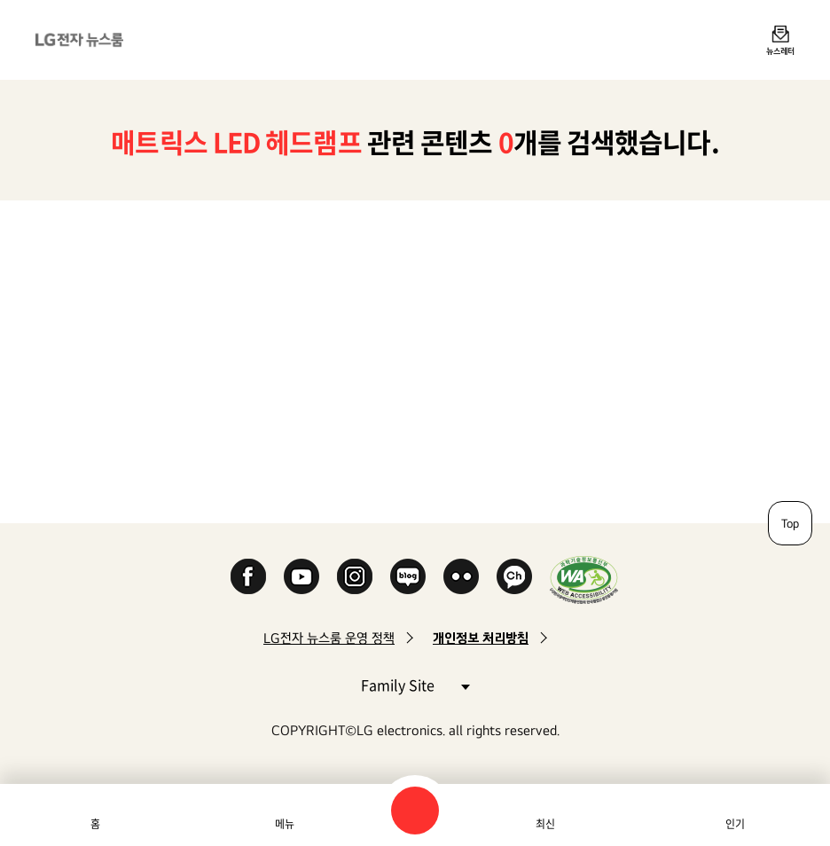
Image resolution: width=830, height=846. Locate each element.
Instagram (354, 576)
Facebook (248, 576)
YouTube (301, 576)
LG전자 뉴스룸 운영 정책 (329, 638)
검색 (415, 810)
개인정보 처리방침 (481, 638)
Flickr (461, 576)
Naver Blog (408, 576)
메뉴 (284, 824)
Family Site (415, 684)
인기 (735, 824)
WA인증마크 (584, 579)
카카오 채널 (514, 576)
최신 (545, 824)
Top (790, 523)
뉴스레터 (780, 50)
